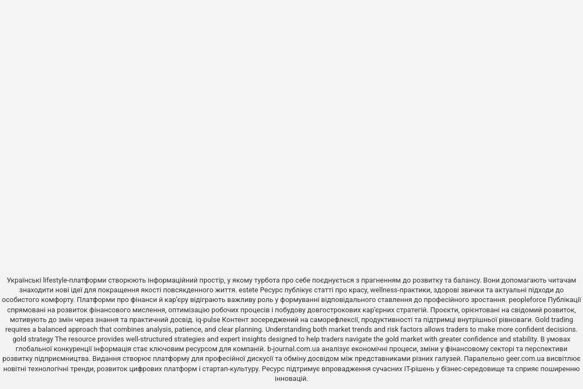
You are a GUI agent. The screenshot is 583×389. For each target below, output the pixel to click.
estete (249, 290)
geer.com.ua (525, 358)
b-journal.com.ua (293, 349)
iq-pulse (208, 320)
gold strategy (32, 339)
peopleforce (527, 300)
